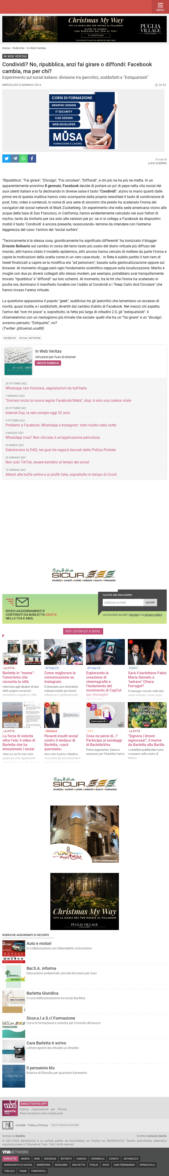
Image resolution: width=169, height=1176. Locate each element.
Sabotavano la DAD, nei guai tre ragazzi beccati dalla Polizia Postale (60, 450)
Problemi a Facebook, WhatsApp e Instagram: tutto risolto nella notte (60, 425)
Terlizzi (9, 1171)
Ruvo (106, 1164)
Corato (114, 1158)
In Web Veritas (36, 48)
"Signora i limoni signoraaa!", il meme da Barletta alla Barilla (146, 740)
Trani (23, 1171)
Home (6, 48)
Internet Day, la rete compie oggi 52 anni (37, 413)
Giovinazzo (130, 1158)
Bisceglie (50, 1158)
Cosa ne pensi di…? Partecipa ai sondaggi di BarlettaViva (104, 740)
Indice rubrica (48, 363)
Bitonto (66, 1158)
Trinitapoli (38, 1171)
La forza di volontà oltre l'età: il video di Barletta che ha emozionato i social (19, 742)
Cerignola (98, 1158)
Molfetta (78, 1164)
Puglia (94, 1164)
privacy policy (153, 614)
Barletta (10, 1158)
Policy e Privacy (38, 1125)
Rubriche (18, 48)
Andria (25, 1158)
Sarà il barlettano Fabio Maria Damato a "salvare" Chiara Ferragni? (147, 679)
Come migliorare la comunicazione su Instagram (60, 677)
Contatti (21, 1125)
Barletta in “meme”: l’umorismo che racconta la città (19, 677)
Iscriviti (150, 602)
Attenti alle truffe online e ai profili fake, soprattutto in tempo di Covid (60, 474)
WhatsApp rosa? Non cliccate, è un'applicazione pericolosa (52, 437)
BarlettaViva (25, 7)
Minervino (44, 1164)
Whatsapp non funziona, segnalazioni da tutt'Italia (46, 388)
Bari (37, 1158)
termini (134, 614)
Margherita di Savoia (18, 1164)
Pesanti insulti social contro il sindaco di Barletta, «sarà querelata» (61, 742)
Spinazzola (147, 1164)
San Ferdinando (124, 1164)
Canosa (81, 1158)
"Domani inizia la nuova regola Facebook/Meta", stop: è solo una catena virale (68, 400)
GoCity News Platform (65, 1125)
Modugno (61, 1164)
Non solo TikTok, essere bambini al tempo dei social (47, 462)
